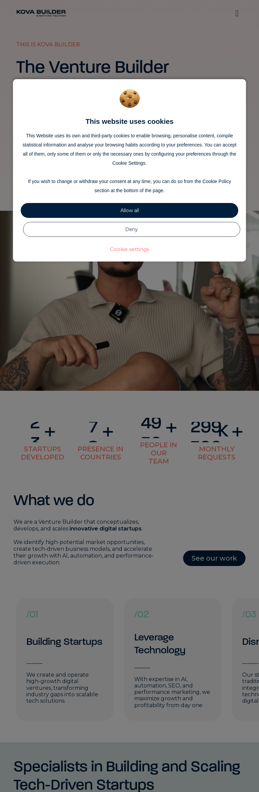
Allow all (129, 210)
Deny (131, 229)
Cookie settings (129, 249)
